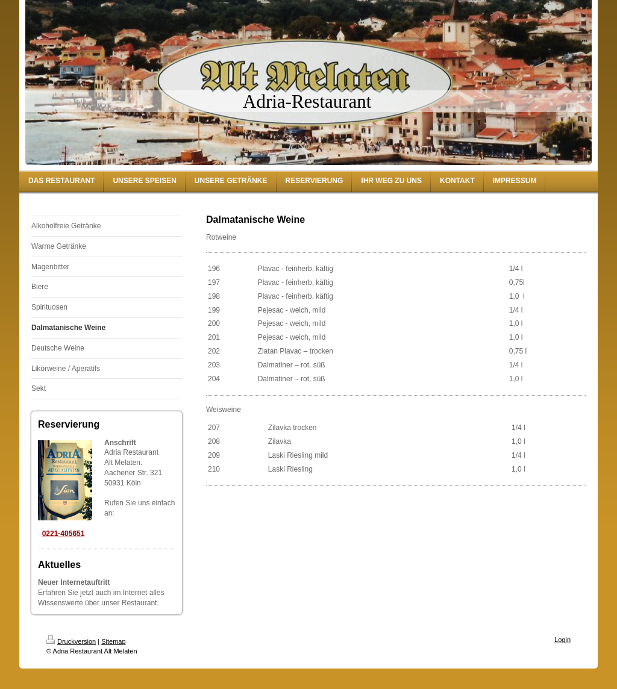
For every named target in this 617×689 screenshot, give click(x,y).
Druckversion (71, 641)
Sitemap (113, 641)
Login (562, 639)
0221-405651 (63, 533)
